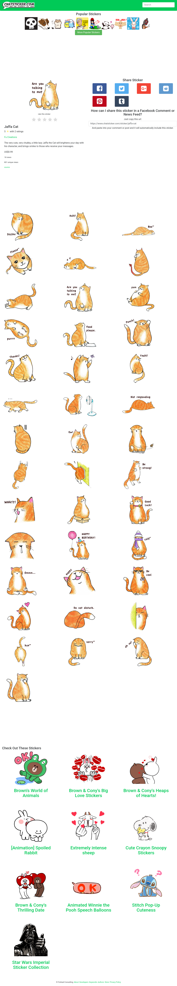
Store (107, 982)
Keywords (93, 982)
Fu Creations (10, 137)
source (7, 167)
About (76, 982)
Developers (83, 982)
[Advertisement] (85, 58)
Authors (101, 982)
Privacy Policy (115, 982)
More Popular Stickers (88, 32)
